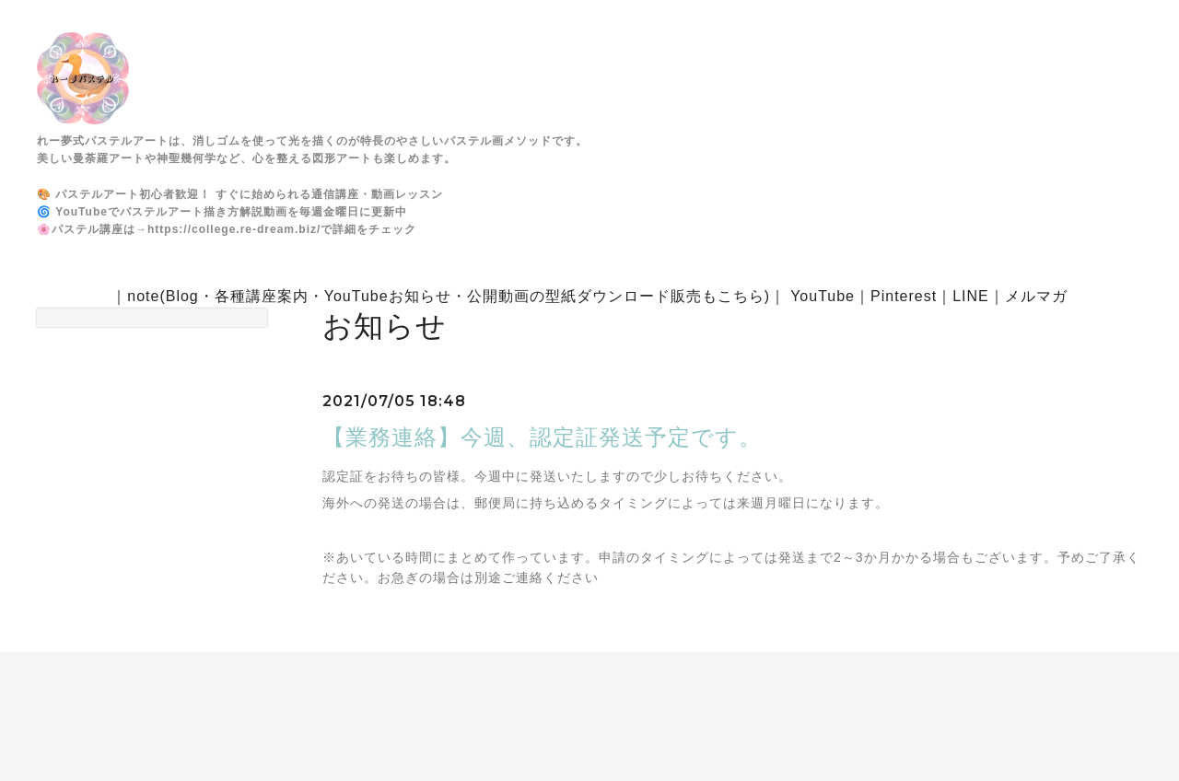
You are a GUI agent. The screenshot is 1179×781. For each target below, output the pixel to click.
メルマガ (1036, 296)
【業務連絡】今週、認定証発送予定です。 (542, 437)
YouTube (822, 296)
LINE (970, 296)
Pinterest (903, 296)
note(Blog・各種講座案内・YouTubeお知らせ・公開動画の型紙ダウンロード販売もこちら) (448, 296)
